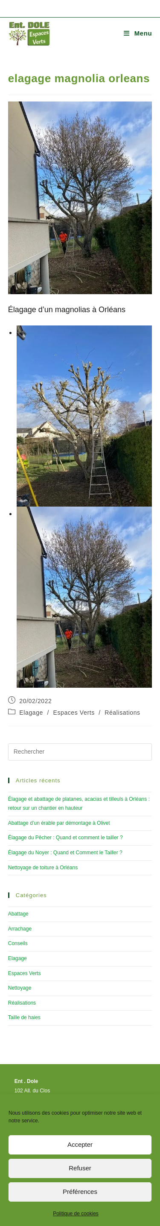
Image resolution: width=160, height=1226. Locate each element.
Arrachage (20, 929)
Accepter (80, 1144)
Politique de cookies (76, 1214)
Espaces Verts (73, 712)
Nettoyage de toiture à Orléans (43, 868)
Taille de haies (24, 1017)
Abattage (18, 914)
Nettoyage (20, 988)
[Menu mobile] (138, 33)
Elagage (31, 712)
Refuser (80, 1168)
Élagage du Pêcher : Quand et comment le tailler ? (65, 838)
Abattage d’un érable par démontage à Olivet (59, 823)
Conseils (18, 943)
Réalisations (122, 712)
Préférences (80, 1191)
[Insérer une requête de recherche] (80, 752)
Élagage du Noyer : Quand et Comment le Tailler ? (65, 853)
